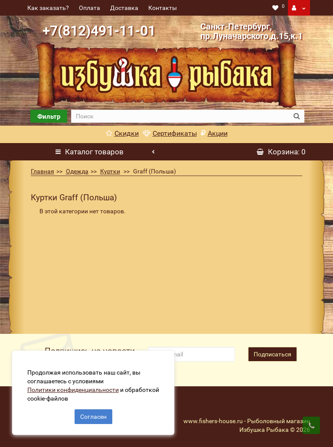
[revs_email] (191, 354)
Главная (42, 171)
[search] (180, 116)
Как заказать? (48, 7)
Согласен (93, 415)
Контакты (162, 7)
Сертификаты (170, 133)
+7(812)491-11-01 (99, 31)
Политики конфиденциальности (74, 388)
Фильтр (48, 117)
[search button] (296, 116)
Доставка (124, 7)
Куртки (110, 171)
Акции (214, 133)
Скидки (122, 133)
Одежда (77, 171)
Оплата (89, 7)
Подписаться (272, 354)
